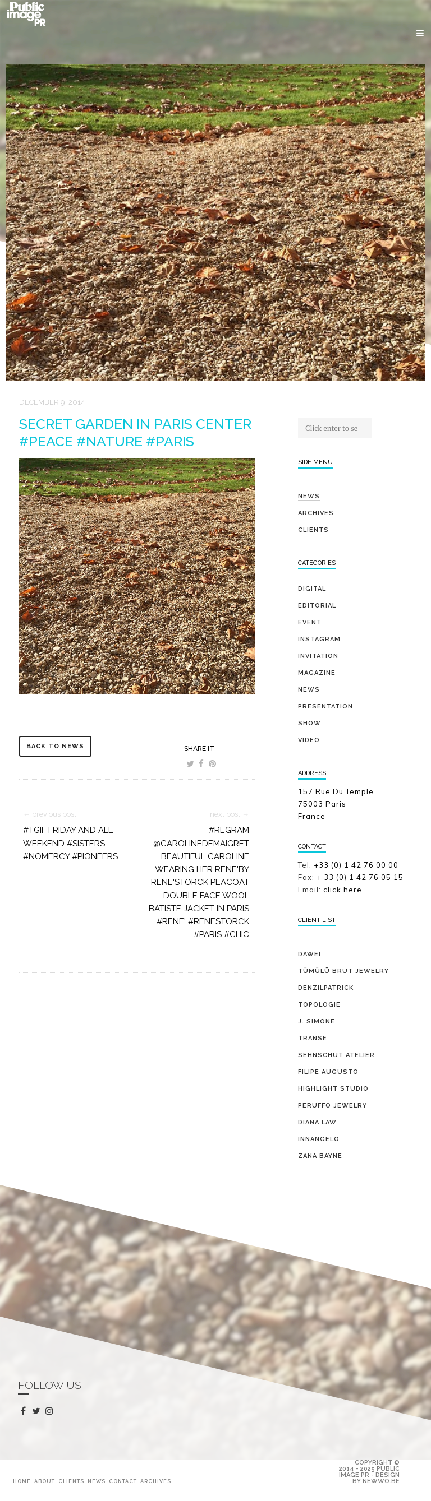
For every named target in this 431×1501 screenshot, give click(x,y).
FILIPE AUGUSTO (328, 1072)
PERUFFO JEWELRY (332, 1105)
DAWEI (309, 954)
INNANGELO (319, 1139)
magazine (317, 673)
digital (312, 588)
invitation (318, 656)
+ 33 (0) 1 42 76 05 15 (361, 877)
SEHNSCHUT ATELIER (336, 1055)
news (309, 689)
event (310, 622)
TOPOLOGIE (319, 1004)
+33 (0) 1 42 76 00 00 (356, 864)
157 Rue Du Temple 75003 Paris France (336, 804)
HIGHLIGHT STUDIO (333, 1088)
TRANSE (312, 1038)
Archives (316, 513)
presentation (325, 706)
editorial (317, 605)
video (309, 740)
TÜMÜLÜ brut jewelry (343, 971)
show (309, 723)
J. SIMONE (316, 1021)
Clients (313, 530)
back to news (55, 746)
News (309, 496)
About (44, 1481)
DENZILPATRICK (326, 988)
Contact (123, 1481)
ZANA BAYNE (320, 1156)
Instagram (319, 639)
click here (342, 889)
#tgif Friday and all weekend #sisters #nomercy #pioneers (70, 843)
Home (22, 1481)
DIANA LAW (317, 1122)
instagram (51, 1411)
